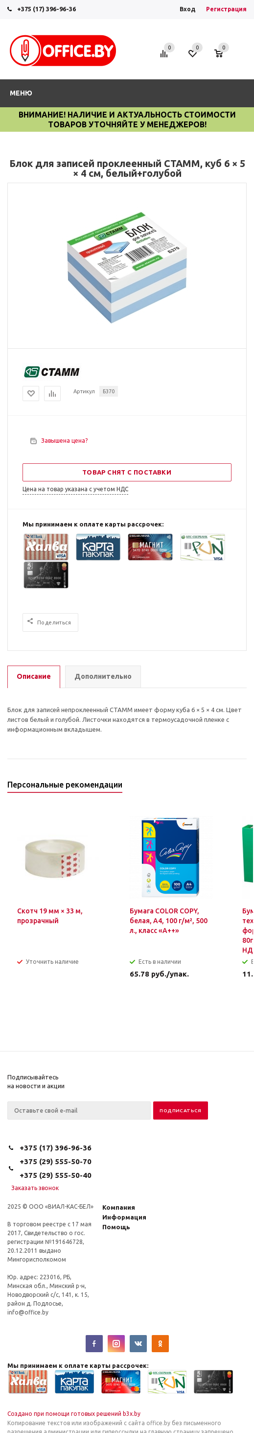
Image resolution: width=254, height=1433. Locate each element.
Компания (118, 1207)
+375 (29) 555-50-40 (56, 1175)
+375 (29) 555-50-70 (56, 1161)
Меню (21, 93)
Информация (124, 1217)
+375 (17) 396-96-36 (46, 8)
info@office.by (27, 1312)
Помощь (116, 1226)
